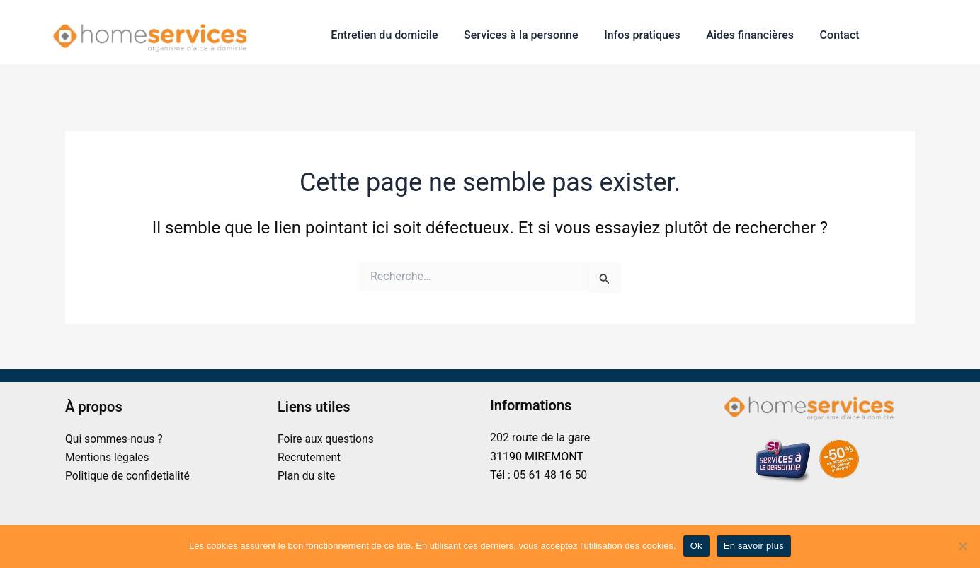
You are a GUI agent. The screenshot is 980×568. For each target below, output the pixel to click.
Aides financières (755, 35)
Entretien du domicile (399, 35)
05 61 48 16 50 (550, 475)
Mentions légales (108, 457)
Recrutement (310, 457)
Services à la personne (532, 35)
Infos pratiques (650, 35)
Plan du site (307, 475)
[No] (962, 546)
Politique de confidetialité (129, 475)
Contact (841, 35)
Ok (696, 545)
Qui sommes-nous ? (115, 439)
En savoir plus (754, 545)
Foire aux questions (327, 439)
